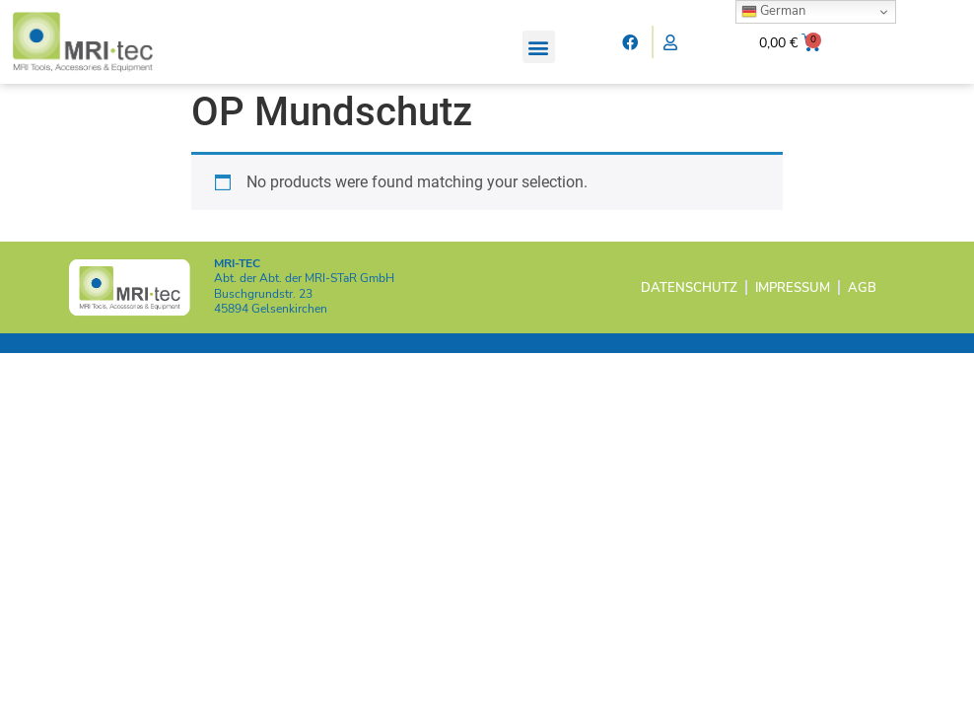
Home (211, 95)
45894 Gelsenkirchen (270, 340)
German (773, 11)
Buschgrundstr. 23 (263, 325)
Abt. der (304, 310)
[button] (538, 47)
